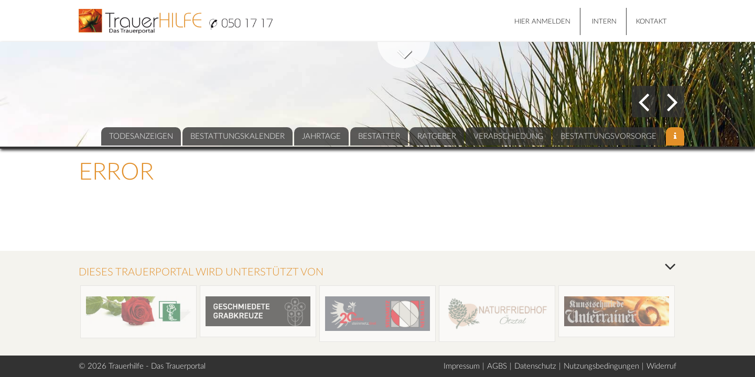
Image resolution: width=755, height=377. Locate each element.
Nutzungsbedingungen (601, 366)
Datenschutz (535, 366)
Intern (604, 21)
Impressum (462, 366)
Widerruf (661, 366)
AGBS (497, 366)
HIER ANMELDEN (542, 21)
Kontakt (651, 21)
